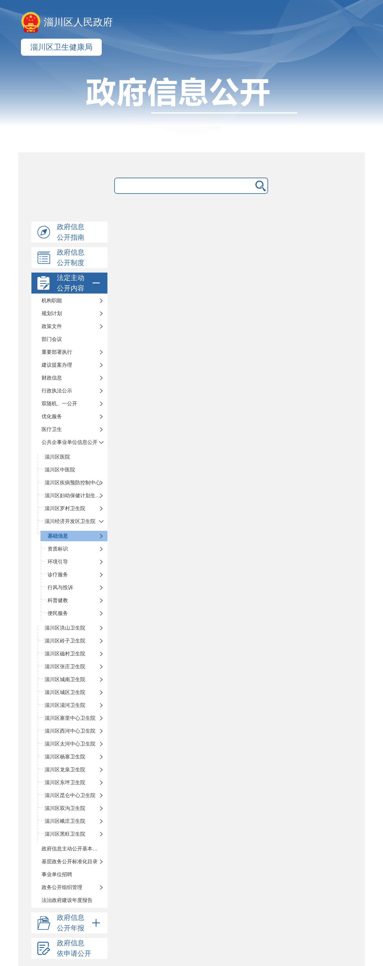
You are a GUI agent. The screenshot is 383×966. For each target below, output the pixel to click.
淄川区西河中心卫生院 (70, 731)
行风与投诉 (60, 587)
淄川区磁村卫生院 (65, 654)
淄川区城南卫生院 (65, 679)
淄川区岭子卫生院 (65, 641)
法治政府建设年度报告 (67, 900)
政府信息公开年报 (79, 923)
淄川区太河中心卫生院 (70, 744)
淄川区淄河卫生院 (65, 705)
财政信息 (52, 378)
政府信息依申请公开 (74, 948)
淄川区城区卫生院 (65, 692)
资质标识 (58, 549)
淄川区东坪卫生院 (65, 782)
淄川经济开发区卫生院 (70, 521)
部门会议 (52, 339)
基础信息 (58, 536)
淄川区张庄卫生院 (65, 666)
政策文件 (52, 326)
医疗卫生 (52, 429)
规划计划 (52, 313)
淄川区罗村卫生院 (65, 508)
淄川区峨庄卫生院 (65, 821)
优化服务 (52, 416)
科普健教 (58, 600)
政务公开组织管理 (62, 887)
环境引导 (58, 562)
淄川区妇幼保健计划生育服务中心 (76, 495)
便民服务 (58, 613)
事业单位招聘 (57, 874)
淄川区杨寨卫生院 (65, 757)
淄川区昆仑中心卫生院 (70, 795)
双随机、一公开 (59, 403)
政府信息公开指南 (70, 232)
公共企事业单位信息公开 (70, 442)
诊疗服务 (58, 575)
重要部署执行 (57, 352)
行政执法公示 (57, 391)
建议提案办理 (57, 365)
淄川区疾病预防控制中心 (73, 483)
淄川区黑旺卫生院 (65, 834)
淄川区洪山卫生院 (65, 628)
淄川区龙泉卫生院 (65, 770)
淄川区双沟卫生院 (65, 808)
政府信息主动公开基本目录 (72, 849)
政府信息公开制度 (70, 258)
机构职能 (52, 300)
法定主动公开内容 (79, 283)
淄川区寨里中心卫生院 (70, 718)
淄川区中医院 (60, 470)
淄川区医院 (57, 457)
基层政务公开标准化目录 (70, 861)
